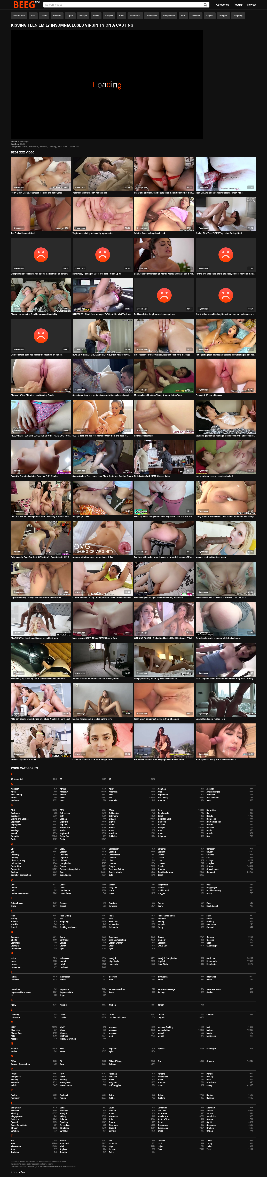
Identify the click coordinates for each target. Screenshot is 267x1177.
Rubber (112, 1098)
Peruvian (113, 1077)
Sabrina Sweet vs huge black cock (149, 233)
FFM (13, 916)
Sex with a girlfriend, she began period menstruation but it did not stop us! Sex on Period (164, 193)
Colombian (16, 863)
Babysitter (211, 810)
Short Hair (162, 1113)
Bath (62, 816)
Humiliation (212, 964)
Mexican (112, 1033)
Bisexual (161, 825)
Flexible (14, 924)
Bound (14, 833)
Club (111, 860)
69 (110, 779)
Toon (13, 1149)
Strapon (14, 1128)
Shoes (111, 1113)
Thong (210, 1143)
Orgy (62, 1064)
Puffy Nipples (115, 1085)
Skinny (63, 1116)
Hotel (62, 964)
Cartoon (63, 852)
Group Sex (162, 946)
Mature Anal (19, 15)
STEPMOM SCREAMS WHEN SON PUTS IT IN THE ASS (221, 597)
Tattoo (63, 1140)
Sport (44, 15)
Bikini (111, 825)
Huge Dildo (163, 964)
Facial (111, 916)
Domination (65, 890)
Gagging (15, 937)
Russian (210, 1098)
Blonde (112, 827)
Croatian (161, 869)
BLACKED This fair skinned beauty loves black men (34, 638)
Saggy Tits (16, 1108)
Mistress (64, 1036)
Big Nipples (16, 825)
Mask (62, 1030)
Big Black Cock (164, 819)
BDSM (111, 810)
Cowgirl (210, 866)
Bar (208, 813)
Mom (111, 1036)
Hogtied (161, 961)
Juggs (62, 995)
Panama (161, 1074)
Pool (209, 1079)
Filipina (209, 15)
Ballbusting (114, 813)
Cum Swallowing (165, 872)
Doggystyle (212, 887)
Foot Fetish (114, 924)
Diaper (14, 887)
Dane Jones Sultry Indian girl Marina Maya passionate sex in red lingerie (164, 274)
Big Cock (162, 822)
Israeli (160, 980)
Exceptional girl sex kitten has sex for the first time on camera (39, 274)
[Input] (126, 5)
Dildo (62, 887)
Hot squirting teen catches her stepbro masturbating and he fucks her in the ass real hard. (226, 355)
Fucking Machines (68, 927)
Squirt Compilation (19, 1125)
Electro (161, 903)
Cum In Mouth (115, 872)
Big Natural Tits (214, 822)
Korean (161, 1005)
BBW (121, 15)
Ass (110, 797)
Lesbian (63, 1017)
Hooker (14, 964)
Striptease (64, 1128)
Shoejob (63, 1113)
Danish (112, 885)
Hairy (13, 958)
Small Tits (74, 146)
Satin (62, 1108)
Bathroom (113, 816)
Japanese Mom (214, 989)
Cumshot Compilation (21, 875)
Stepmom (113, 1125)
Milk (13, 1036)
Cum (62, 872)
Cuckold (14, 872)
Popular (238, 4)
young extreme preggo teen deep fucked (214, 476)
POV (62, 1074)
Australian (113, 800)
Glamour (161, 940)
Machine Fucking (165, 1027)
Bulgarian (162, 836)
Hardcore (33, 146)
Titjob (160, 1146)
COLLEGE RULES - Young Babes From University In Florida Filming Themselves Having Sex (41, 516)
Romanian (15, 1098)
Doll (12, 890)
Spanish (14, 1122)
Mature (210, 1030)
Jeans (111, 992)
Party (62, 1077)
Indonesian (152, 15)
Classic (161, 857)
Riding (160, 1095)
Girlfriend (64, 940)
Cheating (64, 855)
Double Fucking (214, 890)
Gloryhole (15, 943)
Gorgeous (162, 943)
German (210, 937)
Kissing (63, 1005)
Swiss (160, 1131)
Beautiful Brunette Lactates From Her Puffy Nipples (34, 476)
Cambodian (114, 849)
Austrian (161, 800)
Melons (63, 1033)
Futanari (210, 927)
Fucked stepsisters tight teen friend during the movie (158, 597)
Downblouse (65, 893)
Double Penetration (19, 893)
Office (13, 1061)
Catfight (161, 852)
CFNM (62, 849)
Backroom (15, 813)
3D (61, 779)
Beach (160, 816)
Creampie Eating (116, 869)
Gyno (111, 948)
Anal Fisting (16, 795)
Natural (14, 1048)
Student (112, 1128)
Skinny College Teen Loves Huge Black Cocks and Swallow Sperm (103, 476)
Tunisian (15, 1152)
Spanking (64, 1122)
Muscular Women (68, 1039)
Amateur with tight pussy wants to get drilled (93, 557)
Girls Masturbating (117, 940)
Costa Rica (16, 866)
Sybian (210, 1131)
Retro (111, 1095)
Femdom (162, 918)
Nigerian (112, 1048)
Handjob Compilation (167, 958)
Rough (63, 1098)
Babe (160, 810)
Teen (13, 1143)
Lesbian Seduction (117, 1017)
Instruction (163, 977)
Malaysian (15, 1030)
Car (12, 852)
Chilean (161, 855)
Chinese (210, 855)
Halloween (64, 958)
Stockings (211, 1125)
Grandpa (15, 946)
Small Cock (163, 1116)
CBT (13, 849)
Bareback (15, 816)
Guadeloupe (212, 946)
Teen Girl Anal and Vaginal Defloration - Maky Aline (219, 193)
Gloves (63, 943)
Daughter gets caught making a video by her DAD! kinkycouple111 (226, 436)
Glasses (210, 940)
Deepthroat (135, 15)
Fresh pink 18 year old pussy (209, 395)
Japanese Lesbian (117, 989)
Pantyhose (16, 1077)
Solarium (64, 1119)
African (63, 789)
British (210, 833)
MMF (62, 1027)
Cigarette (64, 857)
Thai (160, 1143)
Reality (14, 1095)
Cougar (63, 866)
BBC (13, 810)
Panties (210, 1074)
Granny (63, 946)
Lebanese (15, 1017)
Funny (160, 927)
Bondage (15, 830)
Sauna (111, 1108)
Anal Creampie (213, 792)
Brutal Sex (64, 836)
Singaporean (16, 1116)
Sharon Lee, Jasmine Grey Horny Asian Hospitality (34, 314)
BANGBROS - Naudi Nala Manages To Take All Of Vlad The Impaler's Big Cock (103, 314)
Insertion (113, 977)
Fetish (209, 918)
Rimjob (210, 1095)
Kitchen (112, 1005)
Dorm (111, 890)
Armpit (14, 797)
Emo (209, 903)
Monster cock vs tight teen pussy (211, 557)
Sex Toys (162, 1110)
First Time (62, 146)
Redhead (64, 1095)
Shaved (43, 146)
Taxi (110, 1140)
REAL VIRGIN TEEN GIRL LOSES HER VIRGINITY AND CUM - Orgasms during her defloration (41, 436)
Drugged (223, 15)
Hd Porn (21, 1172)
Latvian (161, 1014)
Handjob (112, 958)
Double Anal (163, 890)
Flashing (210, 921)
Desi (33, 15)
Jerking (161, 992)
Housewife (113, 964)
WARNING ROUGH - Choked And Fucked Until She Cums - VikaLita (164, 638)
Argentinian (163, 795)
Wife (183, 15)
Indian (96, 15)
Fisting (161, 921)
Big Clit (112, 822)
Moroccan (211, 1036)
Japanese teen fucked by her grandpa (90, 193)
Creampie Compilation (70, 869)
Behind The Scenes (19, 819)
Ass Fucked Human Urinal (23, 233)
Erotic (13, 906)
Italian (209, 980)
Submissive (163, 1128)
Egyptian (113, 903)
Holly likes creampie (143, 436)
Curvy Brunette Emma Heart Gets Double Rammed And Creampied (226, 516)
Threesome (16, 1146)
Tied (62, 1146)
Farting (14, 918)
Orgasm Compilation (20, 1064)
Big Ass (112, 819)
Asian (62, 797)
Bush (13, 839)
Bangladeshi (169, 15)
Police (111, 1079)
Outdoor (112, 1064)
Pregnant (113, 1082)
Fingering (238, 15)
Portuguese (65, 1082)
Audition (15, 800)
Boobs (63, 830)
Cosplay (109, 15)
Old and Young (115, 1061)
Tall (12, 1140)
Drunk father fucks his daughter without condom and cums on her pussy (226, 314)
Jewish (210, 992)
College (210, 860)
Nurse (62, 1051)
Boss (160, 830)
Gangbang (113, 937)
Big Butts (64, 822)
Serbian (112, 1110)
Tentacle (113, 1143)
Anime (63, 795)
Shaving (14, 1113)
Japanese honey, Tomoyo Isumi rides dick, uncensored (36, 597)
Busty (62, 839)
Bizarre (210, 825)
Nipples (161, 1048)
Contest (161, 863)
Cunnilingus (65, 875)
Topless (63, 1149)
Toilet (209, 1146)
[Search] (205, 5)
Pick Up (210, 1077)
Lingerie (161, 1017)
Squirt (70, 15)
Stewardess (163, 1125)
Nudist (14, 1051)
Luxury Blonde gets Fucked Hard (210, 719)
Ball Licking (65, 813)
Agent (111, 789)
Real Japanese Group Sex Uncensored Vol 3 (216, 759)
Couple (112, 866)
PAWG (14, 1074)
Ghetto (14, 940)
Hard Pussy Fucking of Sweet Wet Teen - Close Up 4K (97, 274)
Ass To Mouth (213, 797)
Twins (111, 1152)
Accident (196, 15)
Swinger (112, 1131)
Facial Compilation (166, 916)
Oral (159, 1061)
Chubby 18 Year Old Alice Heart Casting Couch (32, 395)
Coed (160, 860)
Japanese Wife (66, 992)
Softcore (15, 1119)
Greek (111, 946)
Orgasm (210, 1061)
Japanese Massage (166, 989)
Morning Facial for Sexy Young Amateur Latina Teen (158, 395)
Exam (160, 906)
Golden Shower (116, 943)
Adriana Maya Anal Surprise (23, 759)
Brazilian (113, 833)
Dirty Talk (113, 887)
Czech (160, 875)
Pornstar (15, 1082)
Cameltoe (162, 849)
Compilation (65, 863)
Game (62, 937)
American (113, 792)
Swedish (15, 1131)
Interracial (211, 977)
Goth (209, 943)
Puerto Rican (66, 1085)
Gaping (161, 937)
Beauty (210, 816)
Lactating (15, 1014)
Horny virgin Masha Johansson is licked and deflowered (36, 193)
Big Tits (63, 825)
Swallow (210, 1128)
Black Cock (65, 827)
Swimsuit (64, 1131)
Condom (112, 863)
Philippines (163, 1077)
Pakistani (113, 1074)
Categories (222, 4)
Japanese (64, 989)
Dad (12, 885)
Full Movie (113, 927)
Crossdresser (213, 869)
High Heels (114, 961)
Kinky (13, 1005)
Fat (61, 918)
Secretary (211, 1108)
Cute (111, 875)
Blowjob (83, 15)
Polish (160, 1079)
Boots (111, 830)
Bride (160, 833)
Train (209, 1149)
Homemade (212, 961)
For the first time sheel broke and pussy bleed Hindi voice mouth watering (226, 274)
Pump (160, 1085)
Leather (210, 1014)
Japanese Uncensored (21, 992)
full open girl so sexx (82, 516)
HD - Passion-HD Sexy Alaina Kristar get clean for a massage (162, 355)
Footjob (161, 924)
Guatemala (16, 948)
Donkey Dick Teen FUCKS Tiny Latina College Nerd (219, 233)
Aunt (62, 800)
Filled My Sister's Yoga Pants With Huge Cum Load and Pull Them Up (164, 516)
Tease (209, 1140)
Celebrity (15, 855)
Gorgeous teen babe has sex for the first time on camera (36, 355)
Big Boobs (211, 819)
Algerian (210, 789)
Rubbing (161, 1098)
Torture (112, 1149)
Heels (13, 961)
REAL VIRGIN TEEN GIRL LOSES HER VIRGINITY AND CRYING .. (101, 355)
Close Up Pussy (18, 860)
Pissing (63, 1079)
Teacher (161, 1140)
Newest (251, 4)
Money (161, 1036)
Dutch (209, 893)
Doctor (161, 887)
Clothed (63, 860)
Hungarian (15, 967)
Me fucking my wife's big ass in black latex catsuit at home (38, 678)
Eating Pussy (17, 903)
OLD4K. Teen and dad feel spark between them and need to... (100, 436)
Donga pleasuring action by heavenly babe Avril (155, 678)
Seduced (15, 1110)
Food (62, 924)
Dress (111, 893)
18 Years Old (16, 779)
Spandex (211, 1119)
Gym (62, 948)
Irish (111, 980)
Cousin (161, 866)
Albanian (162, 789)
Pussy (209, 1085)
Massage (113, 1030)
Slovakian (113, 1116)
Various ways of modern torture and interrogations (96, 678)
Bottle (209, 830)
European (113, 906)
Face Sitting (65, 916)
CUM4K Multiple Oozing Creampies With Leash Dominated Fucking (103, 597)
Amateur (64, 792)
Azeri (209, 800)
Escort (63, 906)
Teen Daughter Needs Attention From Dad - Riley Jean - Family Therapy (226, 678)
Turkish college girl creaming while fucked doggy (218, 638)
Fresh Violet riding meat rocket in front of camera (156, 719)
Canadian (211, 849)
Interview (15, 980)
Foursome (211, 924)
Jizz (13, 995)
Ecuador (63, 903)
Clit (208, 857)
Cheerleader (114, 855)
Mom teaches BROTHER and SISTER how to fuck (95, 638)
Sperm (112, 1122)
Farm (209, 916)
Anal (160, 792)
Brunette (15, 836)
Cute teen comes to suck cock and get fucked (93, 759)
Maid (209, 1027)
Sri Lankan (64, 1125)
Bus (208, 836)
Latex (24, 146)
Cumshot (211, 872)
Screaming (162, 1108)
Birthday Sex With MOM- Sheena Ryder (152, 476)
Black (13, 827)
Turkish (63, 1152)
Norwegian (211, 1048)
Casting (52, 146)
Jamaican (15, 989)
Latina (111, 1014)
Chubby (14, 857)
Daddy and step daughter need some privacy (154, 314)
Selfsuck (64, 1110)
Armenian (211, 795)
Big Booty (15, 822)
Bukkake (112, 836)
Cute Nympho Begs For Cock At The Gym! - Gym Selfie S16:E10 (40, 557)
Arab (111, 795)
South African (164, 1119)
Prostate (57, 15)
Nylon (111, 1051)
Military (210, 1033)
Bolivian (210, 827)
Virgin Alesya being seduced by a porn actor (93, 233)
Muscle (14, 1039)
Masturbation (164, 1030)
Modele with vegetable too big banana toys (92, 719)
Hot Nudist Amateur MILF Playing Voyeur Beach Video (159, 759)
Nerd (62, 1048)
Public (14, 1085)
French (14, 927)
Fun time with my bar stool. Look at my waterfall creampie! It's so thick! (164, 557)
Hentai (63, 961)
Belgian (63, 819)
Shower (210, 1113)
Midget (161, 1033)
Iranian (63, 980)
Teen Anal (64, 1143)
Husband (64, 967)
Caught (210, 852)
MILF (13, 1027)
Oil (61, 1061)
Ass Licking (163, 797)
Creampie (15, 869)
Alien (13, 792)
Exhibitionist (212, 906)
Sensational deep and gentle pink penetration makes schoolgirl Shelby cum (103, 395)
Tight (111, 1146)
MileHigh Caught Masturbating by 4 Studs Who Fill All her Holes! (40, 719)
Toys (160, 1149)
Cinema (112, 857)
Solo (111, 1119)
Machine (112, 1027)
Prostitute (211, 1082)
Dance (63, 885)
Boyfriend (64, 833)
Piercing (15, 1079)
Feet (111, 918)
